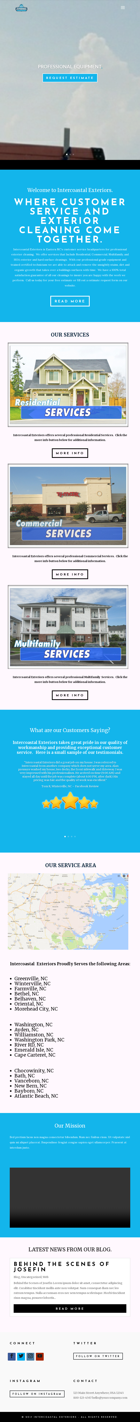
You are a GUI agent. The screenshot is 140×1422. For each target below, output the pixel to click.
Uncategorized (31, 1277)
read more (70, 1308)
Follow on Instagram (37, 1394)
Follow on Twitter (98, 1356)
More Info (70, 453)
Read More (70, 301)
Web (46, 1277)
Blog (17, 1277)
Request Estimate (70, 78)
